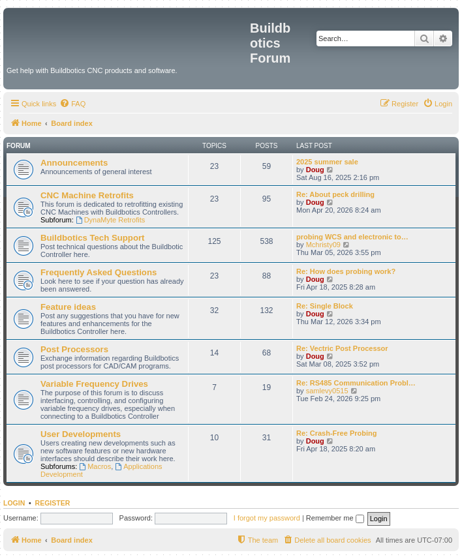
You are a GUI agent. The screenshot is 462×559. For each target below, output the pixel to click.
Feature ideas (68, 307)
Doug (315, 170)
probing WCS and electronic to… (352, 237)
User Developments (80, 434)
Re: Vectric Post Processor (342, 348)
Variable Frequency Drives (94, 384)
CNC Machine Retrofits (87, 195)
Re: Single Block (324, 306)
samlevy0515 (327, 391)
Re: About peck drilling (335, 194)
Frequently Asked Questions (98, 272)
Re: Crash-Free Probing (336, 433)
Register (52, 503)
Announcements (74, 163)
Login (14, 503)
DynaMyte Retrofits (110, 220)
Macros (95, 466)
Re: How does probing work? (345, 271)
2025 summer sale (327, 162)
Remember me (335, 518)
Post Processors (74, 349)
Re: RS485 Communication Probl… (356, 383)
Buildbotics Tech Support (92, 238)
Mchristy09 (323, 245)
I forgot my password (267, 518)
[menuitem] (72, 104)
